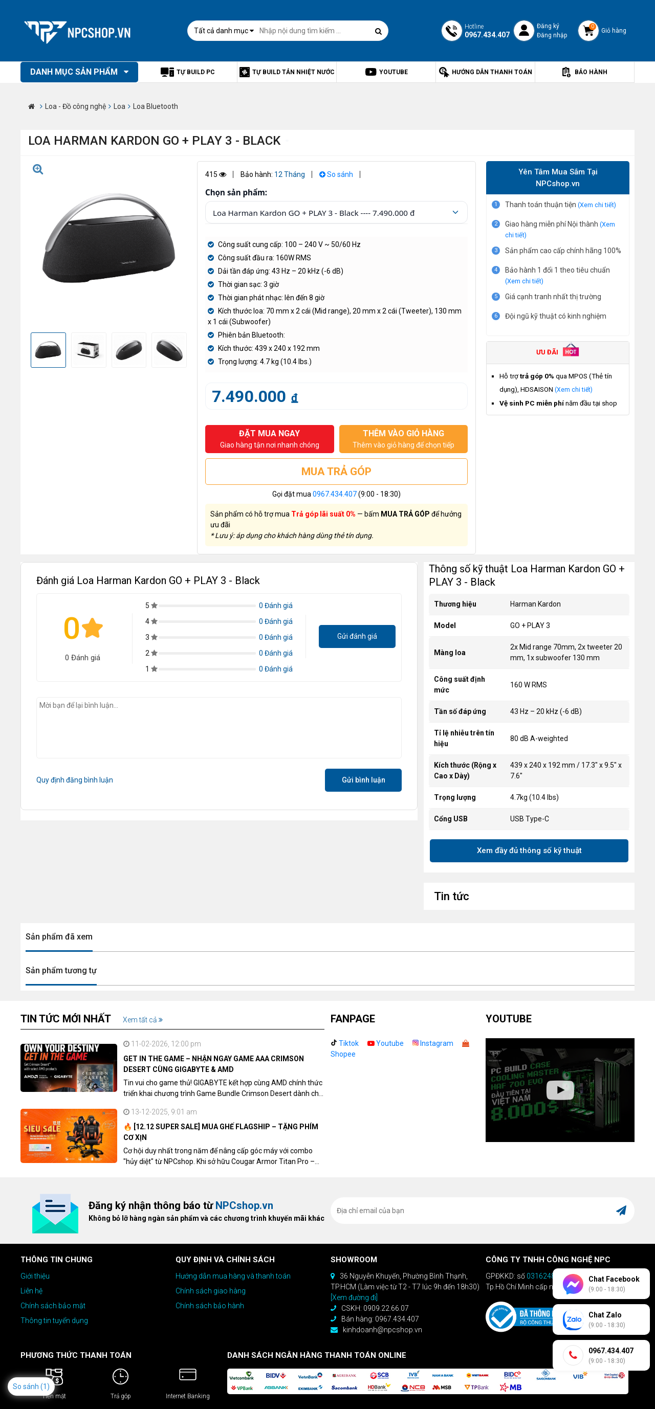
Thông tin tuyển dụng (54, 1320)
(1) (45, 1386)
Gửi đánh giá (357, 636)
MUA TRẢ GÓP (336, 471)
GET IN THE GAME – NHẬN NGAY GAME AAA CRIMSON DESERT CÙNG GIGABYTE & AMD (213, 1064)
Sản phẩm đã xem (59, 937)
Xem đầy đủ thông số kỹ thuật (529, 850)
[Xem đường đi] (354, 1297)
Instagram (432, 1043)
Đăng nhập (552, 35)
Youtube (385, 1043)
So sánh (336, 174)
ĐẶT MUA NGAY (269, 440)
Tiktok (345, 1043)
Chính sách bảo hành (210, 1306)
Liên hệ (31, 1291)
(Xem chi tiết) (597, 205)
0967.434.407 (335, 494)
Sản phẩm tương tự (61, 970)
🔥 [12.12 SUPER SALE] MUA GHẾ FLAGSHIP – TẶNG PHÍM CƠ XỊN (220, 1132)
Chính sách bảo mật (52, 1306)
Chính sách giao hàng (211, 1291)
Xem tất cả (143, 1020)
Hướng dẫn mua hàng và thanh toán (233, 1276)
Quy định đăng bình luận (74, 780)
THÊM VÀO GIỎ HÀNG (403, 440)
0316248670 (547, 1276)
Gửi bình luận (363, 780)
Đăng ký (548, 26)
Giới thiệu (35, 1276)
